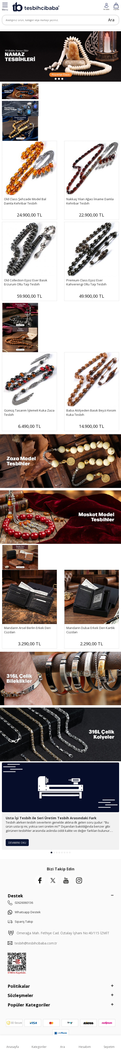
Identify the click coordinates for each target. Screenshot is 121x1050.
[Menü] (5, 7)
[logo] (35, 6)
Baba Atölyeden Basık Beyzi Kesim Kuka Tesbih (91, 412)
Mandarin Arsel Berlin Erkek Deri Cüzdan (27, 630)
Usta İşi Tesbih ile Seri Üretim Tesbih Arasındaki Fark (51, 818)
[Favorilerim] (106, 6)
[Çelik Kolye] (60, 734)
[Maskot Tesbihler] (60, 517)
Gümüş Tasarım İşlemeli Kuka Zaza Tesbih (29, 412)
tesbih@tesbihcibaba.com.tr (36, 943)
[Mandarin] (20, 557)
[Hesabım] (116, 6)
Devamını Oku (17, 842)
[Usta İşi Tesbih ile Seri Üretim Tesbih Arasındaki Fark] (60, 787)
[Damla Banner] (20, 128)
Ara (111, 19)
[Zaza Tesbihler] (60, 461)
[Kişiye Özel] (20, 91)
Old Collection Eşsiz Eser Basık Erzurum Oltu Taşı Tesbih (25, 282)
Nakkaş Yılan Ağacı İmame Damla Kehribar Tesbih (90, 201)
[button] (56, 79)
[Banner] (20, 315)
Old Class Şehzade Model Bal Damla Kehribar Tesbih (25, 201)
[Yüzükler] (20, 108)
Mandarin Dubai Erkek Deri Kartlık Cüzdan (90, 630)
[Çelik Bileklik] (60, 678)
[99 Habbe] (60, 56)
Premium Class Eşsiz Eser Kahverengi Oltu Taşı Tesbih (86, 282)
